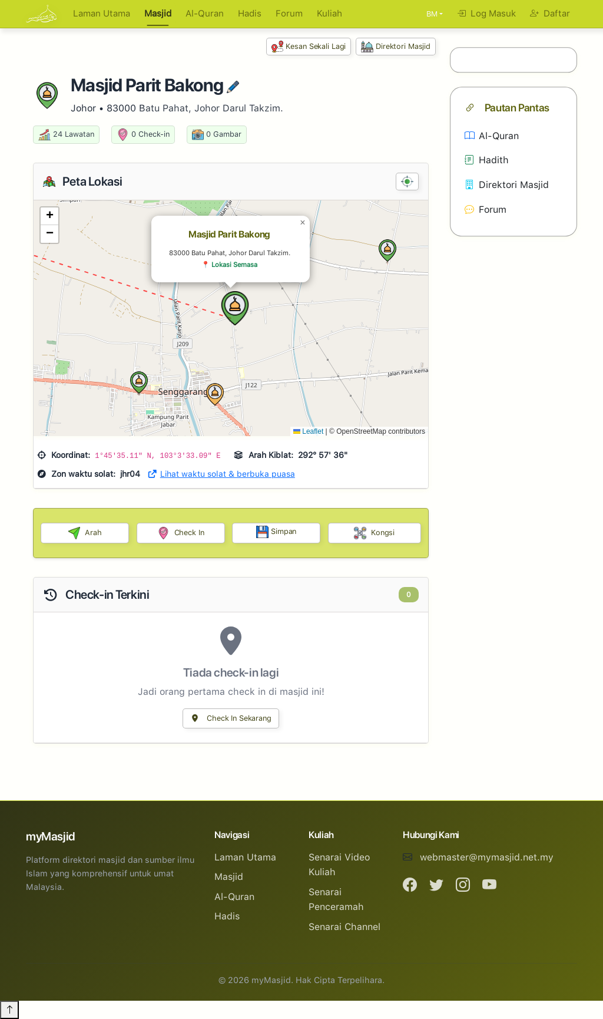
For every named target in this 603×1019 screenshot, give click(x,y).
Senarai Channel (344, 926)
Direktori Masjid (395, 47)
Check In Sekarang (230, 718)
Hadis (249, 13)
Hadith (487, 160)
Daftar (550, 13)
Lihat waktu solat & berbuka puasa (221, 474)
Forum (289, 13)
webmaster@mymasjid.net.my (487, 857)
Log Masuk (486, 13)
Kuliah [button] (329, 13)
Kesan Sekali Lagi (308, 47)
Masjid (157, 13)
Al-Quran (204, 13)
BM (432, 13)
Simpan (276, 532)
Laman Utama (101, 13)
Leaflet (308, 431)
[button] (235, 308)
